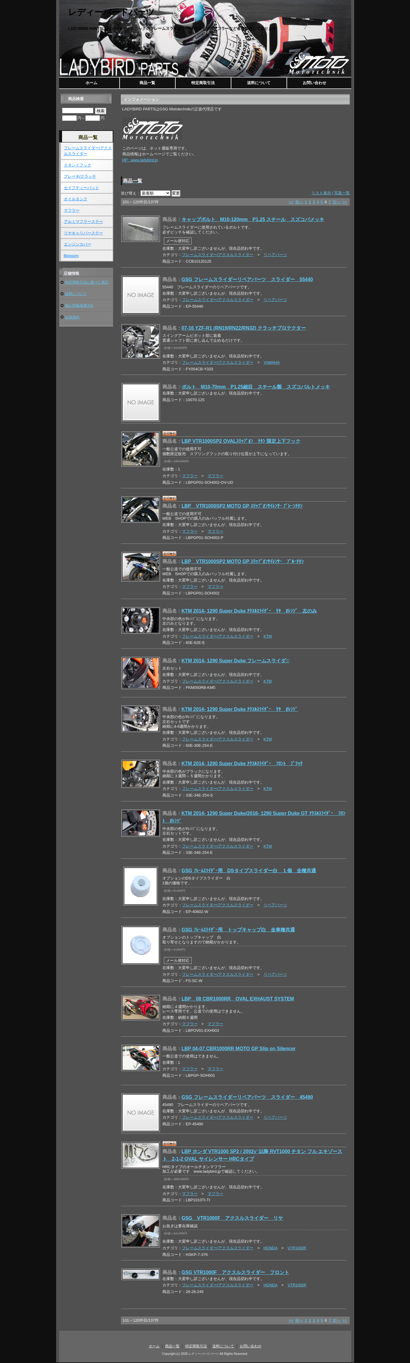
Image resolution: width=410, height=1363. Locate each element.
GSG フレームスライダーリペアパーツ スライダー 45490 (247, 1097)
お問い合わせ (314, 83)
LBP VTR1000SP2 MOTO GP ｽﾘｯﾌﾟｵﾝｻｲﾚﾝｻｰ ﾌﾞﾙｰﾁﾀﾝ (243, 561)
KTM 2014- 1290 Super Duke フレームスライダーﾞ (236, 660)
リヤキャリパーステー (83, 233)
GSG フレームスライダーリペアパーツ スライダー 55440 (247, 279)
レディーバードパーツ (111, 12)
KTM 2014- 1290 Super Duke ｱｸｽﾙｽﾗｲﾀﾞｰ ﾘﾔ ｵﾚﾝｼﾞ (240, 709)
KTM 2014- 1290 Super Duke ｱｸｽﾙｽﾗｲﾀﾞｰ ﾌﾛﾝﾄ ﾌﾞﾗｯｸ (242, 763)
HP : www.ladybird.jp (140, 160)
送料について (259, 83)
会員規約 (72, 317)
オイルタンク (75, 199)
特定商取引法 (203, 83)
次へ (336, 202)
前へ (299, 202)
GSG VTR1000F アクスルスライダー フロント (235, 1272)
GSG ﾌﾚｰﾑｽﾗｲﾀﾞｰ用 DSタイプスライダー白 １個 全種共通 (249, 870)
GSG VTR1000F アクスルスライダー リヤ (232, 1218)
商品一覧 (147, 83)
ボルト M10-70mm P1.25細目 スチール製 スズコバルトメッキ (256, 386)
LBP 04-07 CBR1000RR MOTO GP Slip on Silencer (239, 1048)
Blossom (71, 255)
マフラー (190, 476)
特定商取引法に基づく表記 (86, 282)
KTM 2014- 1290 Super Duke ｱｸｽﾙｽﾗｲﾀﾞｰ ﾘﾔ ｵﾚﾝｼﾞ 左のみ (249, 610)
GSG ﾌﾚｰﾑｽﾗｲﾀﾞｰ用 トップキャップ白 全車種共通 (238, 929)
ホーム (91, 83)
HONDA (270, 1248)
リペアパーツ (275, 254)
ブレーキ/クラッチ (80, 176)
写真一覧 (342, 193)
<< (291, 202)
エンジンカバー (77, 244)
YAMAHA (272, 362)
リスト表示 (322, 193)
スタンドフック (77, 165)
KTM (268, 636)
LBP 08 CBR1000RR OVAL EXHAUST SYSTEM (238, 998)
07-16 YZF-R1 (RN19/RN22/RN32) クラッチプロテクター (244, 328)
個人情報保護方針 (79, 305)
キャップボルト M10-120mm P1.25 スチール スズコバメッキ (253, 219)
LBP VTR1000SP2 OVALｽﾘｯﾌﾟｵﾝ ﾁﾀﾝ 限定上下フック (241, 441)
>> (344, 202)
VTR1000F (297, 1248)
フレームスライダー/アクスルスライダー (218, 254)
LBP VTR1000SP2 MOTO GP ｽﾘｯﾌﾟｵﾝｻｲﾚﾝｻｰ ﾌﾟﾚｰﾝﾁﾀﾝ (242, 506)
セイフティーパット (81, 187)
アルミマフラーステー (83, 221)
